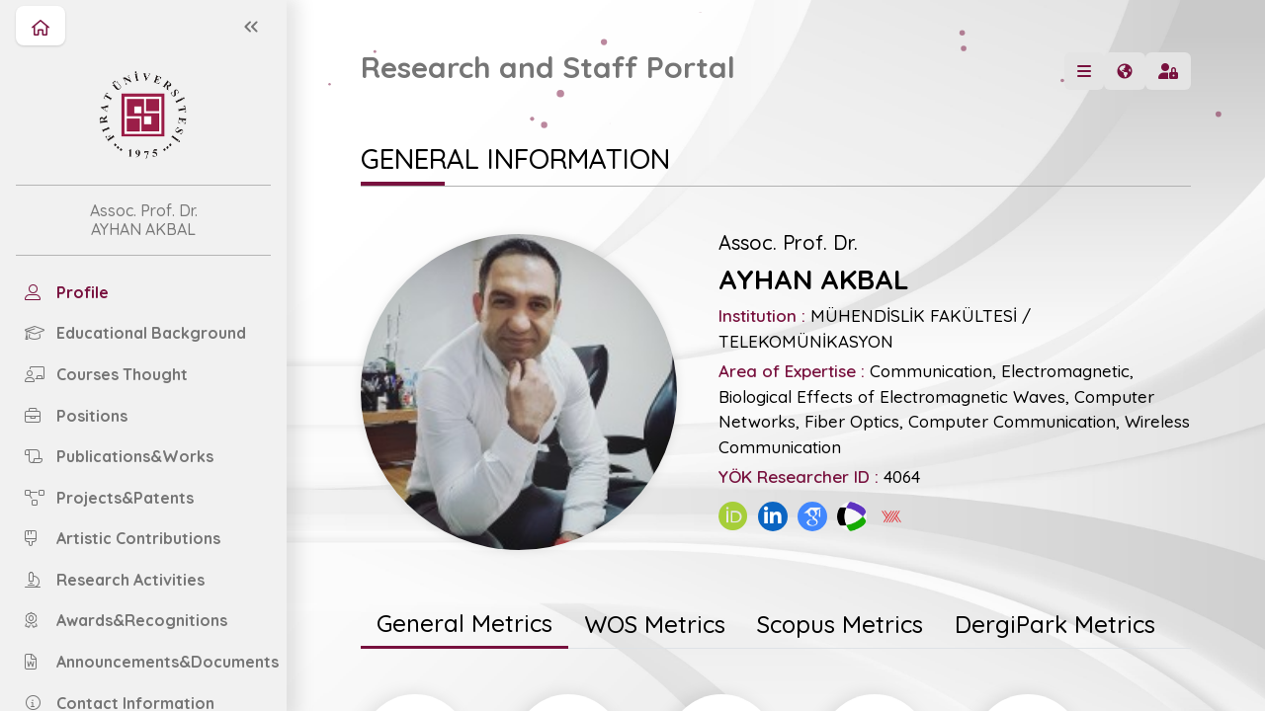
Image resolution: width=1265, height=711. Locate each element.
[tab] (464, 625)
